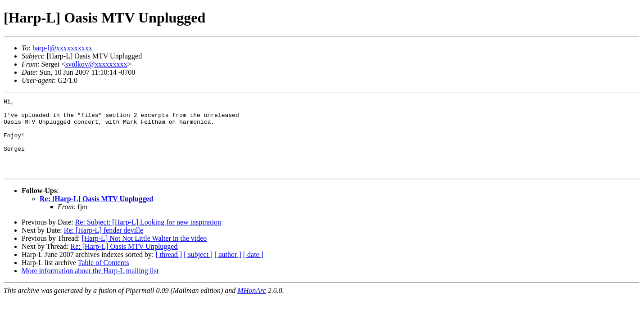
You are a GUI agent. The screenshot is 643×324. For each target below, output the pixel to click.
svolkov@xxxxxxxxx (96, 64)
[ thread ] (169, 269)
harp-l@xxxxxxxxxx (62, 48)
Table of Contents (103, 277)
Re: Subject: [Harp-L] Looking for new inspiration (148, 237)
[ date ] (253, 269)
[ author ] (227, 269)
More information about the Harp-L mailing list (90, 285)
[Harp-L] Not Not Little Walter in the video (144, 253)
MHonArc (251, 305)
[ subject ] (198, 269)
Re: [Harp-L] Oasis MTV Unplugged (96, 213)
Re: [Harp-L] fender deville (103, 245)
